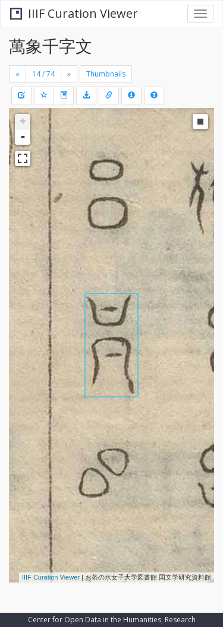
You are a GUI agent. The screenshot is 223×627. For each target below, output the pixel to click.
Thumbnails (105, 74)
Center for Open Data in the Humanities (94, 620)
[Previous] (17, 74)
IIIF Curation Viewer (74, 13)
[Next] (69, 74)
